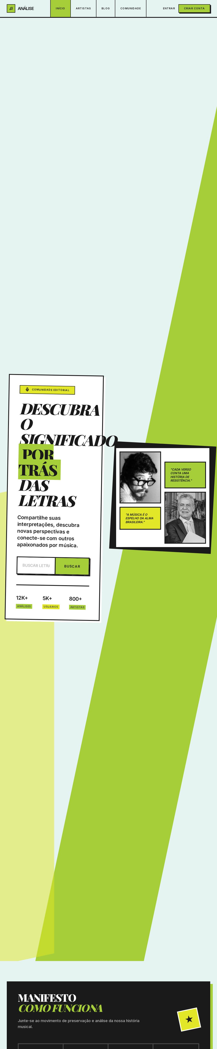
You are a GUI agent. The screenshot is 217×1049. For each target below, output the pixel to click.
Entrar (169, 8)
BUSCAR (72, 566)
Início (60, 8)
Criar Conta (194, 8)
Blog (106, 8)
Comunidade (130, 8)
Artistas (83, 8)
